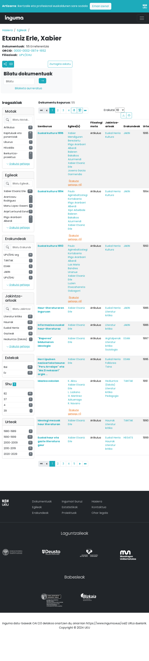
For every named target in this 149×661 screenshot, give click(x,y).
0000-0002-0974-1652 (30, 51)
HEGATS (128, 437)
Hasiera (7, 30)
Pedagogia (111, 396)
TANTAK (128, 381)
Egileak (22, 30)
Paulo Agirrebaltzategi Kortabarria (77, 195)
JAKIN (127, 133)
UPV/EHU (25, 55)
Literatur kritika (110, 313)
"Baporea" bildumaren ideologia (46, 342)
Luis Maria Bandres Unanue (74, 268)
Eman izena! (100, 6)
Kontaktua (99, 507)
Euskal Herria (113, 133)
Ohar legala (100, 513)
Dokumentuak (42, 501)
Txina (108, 366)
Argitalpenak (113, 338)
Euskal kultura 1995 (50, 133)
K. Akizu (72, 381)
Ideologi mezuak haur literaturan (49, 422)
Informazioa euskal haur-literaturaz (51, 326)
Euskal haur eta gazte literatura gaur (49, 441)
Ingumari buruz (72, 501)
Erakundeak (40, 513)
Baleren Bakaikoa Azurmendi (74, 155)
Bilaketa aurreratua (28, 88)
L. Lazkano (74, 392)
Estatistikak (70, 507)
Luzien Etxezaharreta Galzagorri (76, 287)
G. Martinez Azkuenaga (75, 397)
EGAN (127, 338)
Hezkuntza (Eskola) (111, 382)
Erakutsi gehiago (18, 164)
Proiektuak (69, 513)
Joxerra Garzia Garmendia (77, 172)
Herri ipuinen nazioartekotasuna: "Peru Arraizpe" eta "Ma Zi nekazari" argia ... (51, 366)
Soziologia (111, 349)
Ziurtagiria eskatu (60, 64)
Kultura (109, 137)
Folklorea (110, 363)
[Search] (19, 81)
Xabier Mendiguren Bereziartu (75, 136)
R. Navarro (74, 403)
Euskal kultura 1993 (50, 246)
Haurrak (110, 420)
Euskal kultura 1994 (50, 191)
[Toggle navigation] (142, 18)
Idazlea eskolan (48, 381)
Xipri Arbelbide (76, 210)
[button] (11, 64)
